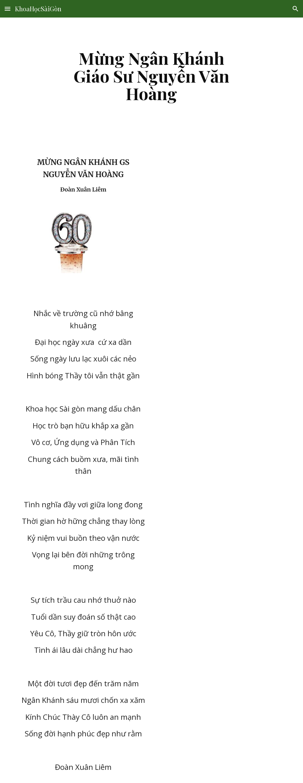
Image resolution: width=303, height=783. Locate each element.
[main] (151, 76)
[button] (7, 8)
